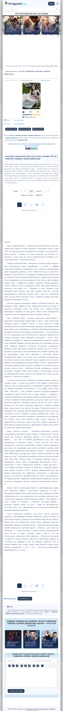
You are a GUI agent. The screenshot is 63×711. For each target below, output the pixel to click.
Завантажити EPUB (24, 129)
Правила (30, 709)
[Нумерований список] (37, 666)
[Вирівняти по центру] (25, 666)
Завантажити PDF (11, 129)
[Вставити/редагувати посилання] (46, 666)
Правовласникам (11, 598)
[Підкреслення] (17, 666)
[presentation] (53, 36)
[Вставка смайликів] (42, 666)
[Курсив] (13, 666)
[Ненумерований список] (34, 666)
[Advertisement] (31, 49)
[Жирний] (9, 666)
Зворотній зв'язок (41, 709)
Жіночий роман (45, 80)
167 (36, 205)
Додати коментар (16, 691)
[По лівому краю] (21, 666)
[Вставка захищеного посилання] (50, 666)
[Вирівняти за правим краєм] (29, 666)
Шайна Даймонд (11, 71)
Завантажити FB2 (38, 129)
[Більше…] (9, 669)
